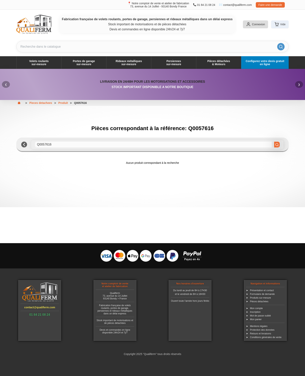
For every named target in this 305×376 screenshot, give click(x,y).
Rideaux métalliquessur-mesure (129, 63)
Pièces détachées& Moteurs (218, 63)
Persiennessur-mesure (173, 63)
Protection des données (262, 330)
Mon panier (256, 319)
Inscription (255, 312)
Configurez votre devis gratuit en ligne (265, 63)
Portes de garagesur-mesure (84, 63)
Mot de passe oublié (260, 315)
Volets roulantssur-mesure (39, 63)
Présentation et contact (262, 290)
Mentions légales (258, 326)
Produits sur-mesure (260, 297)
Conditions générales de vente (265, 337)
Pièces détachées (259, 301)
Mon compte (256, 308)
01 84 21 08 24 (206, 4)
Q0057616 (80, 102)
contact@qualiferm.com (237, 4)
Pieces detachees (40, 102)
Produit (63, 102)
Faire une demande (270, 4)
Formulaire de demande (262, 294)
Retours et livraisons (260, 333)
